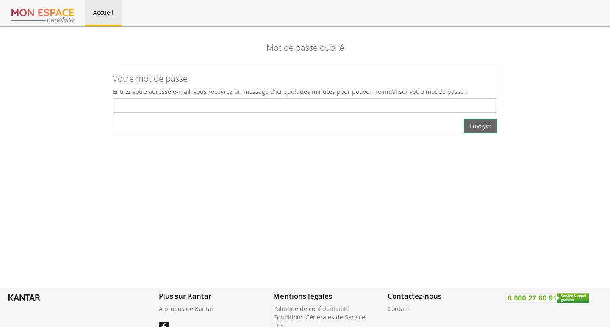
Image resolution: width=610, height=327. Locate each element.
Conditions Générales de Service (319, 317)
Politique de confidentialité (311, 309)
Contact (398, 309)
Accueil (103, 12)
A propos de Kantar (186, 309)
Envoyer (480, 126)
